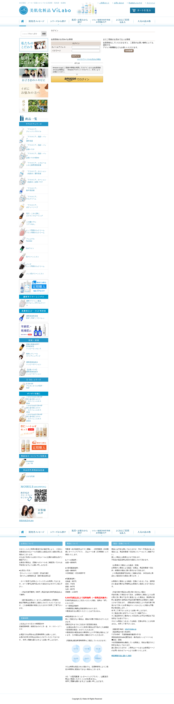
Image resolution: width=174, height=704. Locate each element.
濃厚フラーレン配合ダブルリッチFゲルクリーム (32, 303)
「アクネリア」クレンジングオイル (30, 131)
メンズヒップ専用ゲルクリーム (32, 266)
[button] (77, 79)
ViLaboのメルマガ (135, 3)
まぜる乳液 (27, 477)
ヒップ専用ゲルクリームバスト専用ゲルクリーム (32, 232)
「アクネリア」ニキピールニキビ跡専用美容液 (32, 164)
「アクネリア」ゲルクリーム (28, 198)
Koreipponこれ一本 (26, 463)
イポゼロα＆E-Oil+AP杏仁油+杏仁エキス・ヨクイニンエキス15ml (30, 409)
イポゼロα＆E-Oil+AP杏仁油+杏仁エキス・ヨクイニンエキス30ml (30, 400)
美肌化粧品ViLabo (26, 521)
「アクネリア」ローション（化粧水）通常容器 (32, 173)
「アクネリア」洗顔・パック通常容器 (32, 139)
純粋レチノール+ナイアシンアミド (29, 355)
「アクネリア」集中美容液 (28, 190)
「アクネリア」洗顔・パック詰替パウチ (32, 147)
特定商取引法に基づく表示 (121, 656)
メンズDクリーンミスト (31, 274)
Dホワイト (26, 249)
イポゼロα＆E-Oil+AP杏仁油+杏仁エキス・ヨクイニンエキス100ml (30, 417)
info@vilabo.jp (130, 629)
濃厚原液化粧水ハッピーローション (30, 364)
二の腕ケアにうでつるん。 (27, 223)
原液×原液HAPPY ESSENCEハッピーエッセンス (30, 347)
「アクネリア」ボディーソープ (28, 206)
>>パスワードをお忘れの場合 (89, 59)
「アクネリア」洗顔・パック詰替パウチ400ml (32, 156)
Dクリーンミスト (29, 257)
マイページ (151, 3)
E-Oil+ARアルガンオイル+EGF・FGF (31, 386)
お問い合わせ (119, 3)
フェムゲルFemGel (27, 240)
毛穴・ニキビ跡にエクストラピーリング (31, 215)
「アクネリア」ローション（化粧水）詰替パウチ (32, 181)
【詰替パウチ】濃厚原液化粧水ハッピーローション (30, 372)
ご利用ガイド (104, 3)
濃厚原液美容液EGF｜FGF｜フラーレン (32, 317)
